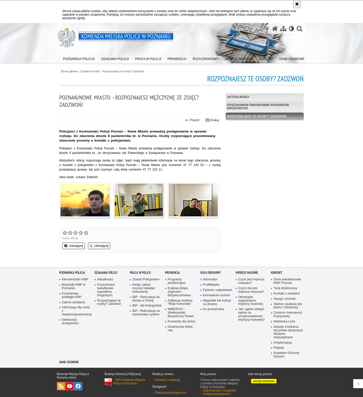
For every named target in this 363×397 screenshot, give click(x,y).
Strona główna (69, 71)
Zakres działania (73, 302)
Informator (210, 279)
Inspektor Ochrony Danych (286, 354)
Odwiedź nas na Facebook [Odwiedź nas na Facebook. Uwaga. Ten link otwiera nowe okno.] (78, 386)
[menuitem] (79, 58)
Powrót (192, 120)
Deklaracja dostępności (70, 321)
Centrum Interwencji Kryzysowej (288, 314)
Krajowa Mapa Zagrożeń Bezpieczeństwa (179, 292)
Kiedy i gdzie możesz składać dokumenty (143, 288)
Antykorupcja (283, 342)
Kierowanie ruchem (216, 295)
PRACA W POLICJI (140, 273)
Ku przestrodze (213, 309)
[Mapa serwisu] (283, 28)
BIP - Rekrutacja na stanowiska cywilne (146, 312)
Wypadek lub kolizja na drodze (217, 302)
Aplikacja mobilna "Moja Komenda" (180, 302)
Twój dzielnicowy (285, 288)
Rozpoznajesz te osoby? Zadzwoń (123, 71)
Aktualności (238, 97)
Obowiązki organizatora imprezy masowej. (251, 300)
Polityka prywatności (216, 394)
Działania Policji (90, 71)
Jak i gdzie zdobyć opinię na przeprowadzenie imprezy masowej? (251, 314)
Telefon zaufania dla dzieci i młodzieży (288, 306)
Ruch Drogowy (210, 273)
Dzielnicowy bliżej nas (180, 328)
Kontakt (276, 273)
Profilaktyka (211, 284)
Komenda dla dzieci (181, 321)
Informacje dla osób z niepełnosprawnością (76, 311)
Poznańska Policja (72, 273)
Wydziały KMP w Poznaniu (73, 286)
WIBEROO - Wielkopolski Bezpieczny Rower (181, 313)
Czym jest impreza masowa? (251, 281)
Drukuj (212, 120)
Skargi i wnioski (284, 299)
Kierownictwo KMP (75, 279)
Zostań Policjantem (145, 279)
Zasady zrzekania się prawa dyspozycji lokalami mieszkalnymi (288, 332)
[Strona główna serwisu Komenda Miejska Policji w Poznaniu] (275, 28)
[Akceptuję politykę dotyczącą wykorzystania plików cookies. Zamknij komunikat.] (297, 4)
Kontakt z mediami (287, 293)
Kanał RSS (61, 386)
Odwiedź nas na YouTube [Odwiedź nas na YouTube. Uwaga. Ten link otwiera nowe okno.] (70, 386)
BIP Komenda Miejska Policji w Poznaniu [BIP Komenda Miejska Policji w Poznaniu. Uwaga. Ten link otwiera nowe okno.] (129, 381)
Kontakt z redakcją (167, 380)
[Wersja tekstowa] (291, 28)
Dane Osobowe (69, 362)
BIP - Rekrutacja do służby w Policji (146, 298)
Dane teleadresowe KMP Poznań (287, 281)
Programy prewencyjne (177, 281)
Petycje (279, 347)
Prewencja (172, 273)
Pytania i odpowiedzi (217, 290)
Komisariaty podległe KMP (72, 295)
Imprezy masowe (247, 273)
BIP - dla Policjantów (147, 305)
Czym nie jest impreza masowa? (251, 290)
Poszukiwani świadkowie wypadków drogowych (258, 106)
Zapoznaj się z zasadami (219, 390)
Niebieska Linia (284, 321)
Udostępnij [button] (73, 246)
